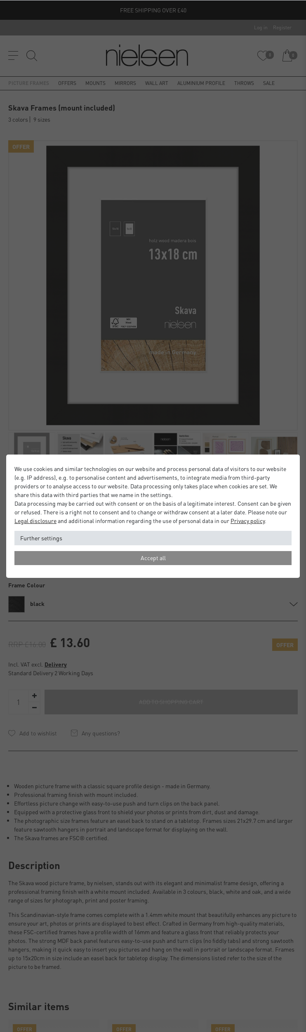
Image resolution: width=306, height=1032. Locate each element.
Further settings (41, 538)
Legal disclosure (35, 520)
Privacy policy (248, 520)
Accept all (153, 557)
